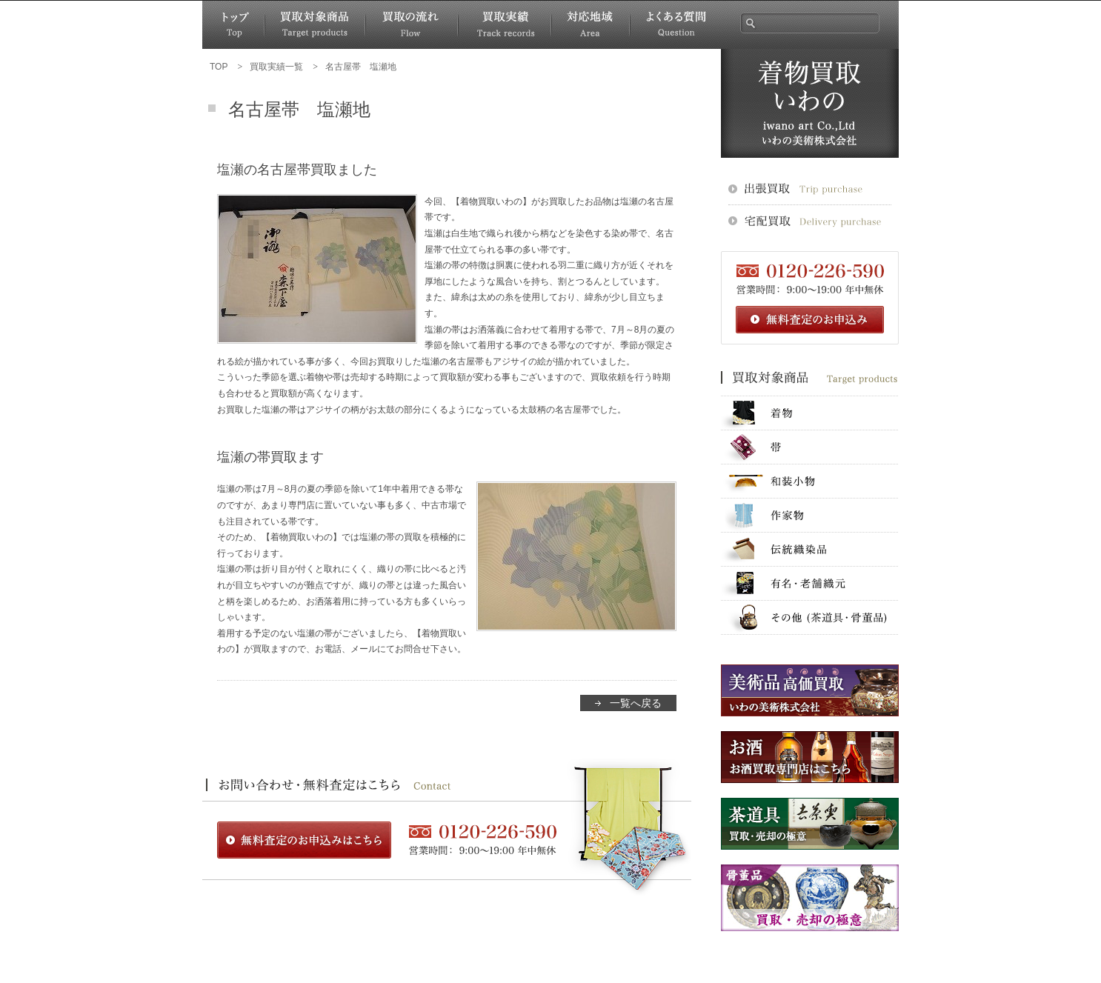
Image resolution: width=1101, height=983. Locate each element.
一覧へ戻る (636, 703)
